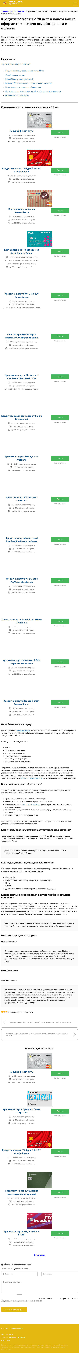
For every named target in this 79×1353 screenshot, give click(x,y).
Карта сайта (5, 1341)
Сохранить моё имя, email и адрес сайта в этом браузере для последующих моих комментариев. (39, 1299)
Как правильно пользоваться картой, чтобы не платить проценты (33, 91)
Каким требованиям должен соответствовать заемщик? (28, 83)
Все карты (39, 1254)
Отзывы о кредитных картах (17, 95)
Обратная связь (7, 1334)
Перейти (60, 133)
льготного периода (31, 804)
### (75, 2)
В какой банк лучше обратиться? (19, 79)
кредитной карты (23, 730)
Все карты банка (60, 137)
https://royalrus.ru (8, 64)
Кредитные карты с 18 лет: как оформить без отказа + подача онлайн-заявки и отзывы (40, 1022)
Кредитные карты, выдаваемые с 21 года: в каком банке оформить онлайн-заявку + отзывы (37, 1035)
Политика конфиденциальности (13, 1337)
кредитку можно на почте (31, 778)
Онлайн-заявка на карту (15, 75)
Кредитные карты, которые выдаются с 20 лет (24, 71)
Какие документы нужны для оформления (23, 87)
